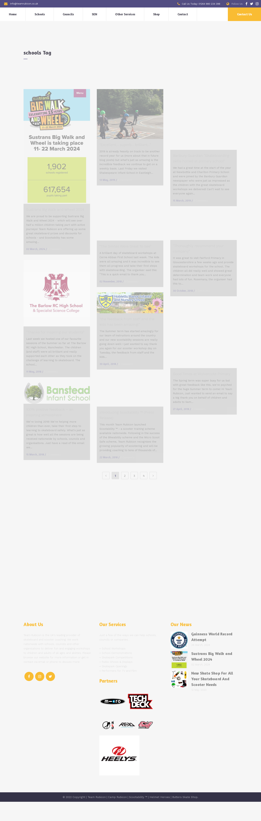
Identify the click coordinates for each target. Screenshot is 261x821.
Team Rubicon (97, 816)
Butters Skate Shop (185, 816)
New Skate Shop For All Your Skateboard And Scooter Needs (212, 698)
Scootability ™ (138, 816)
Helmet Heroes (160, 816)
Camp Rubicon (117, 816)
